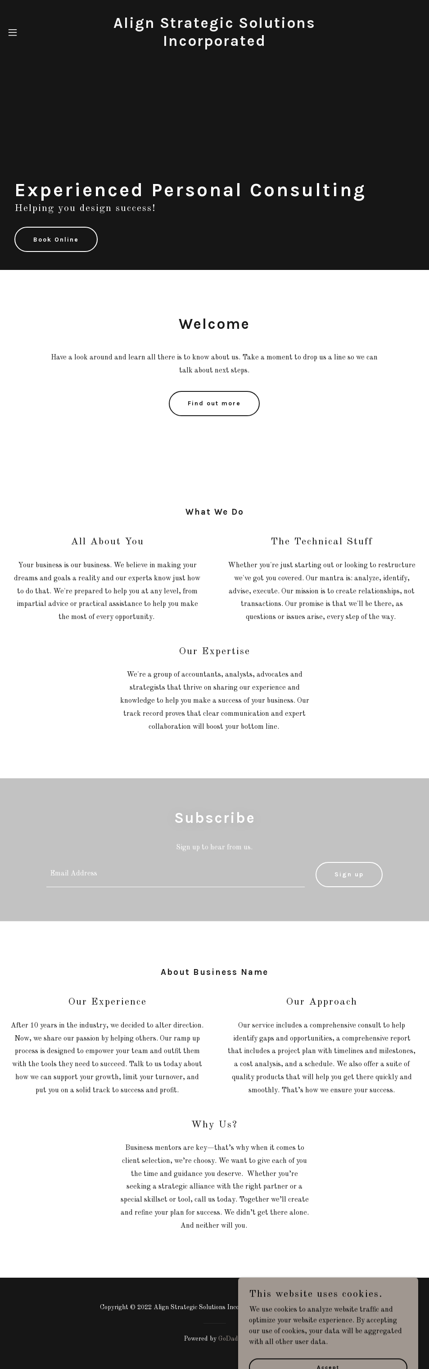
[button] (26, 32)
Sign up (349, 874)
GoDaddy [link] (231, 1339)
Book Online (56, 239)
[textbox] (175, 874)
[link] (214, 44)
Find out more (214, 403)
